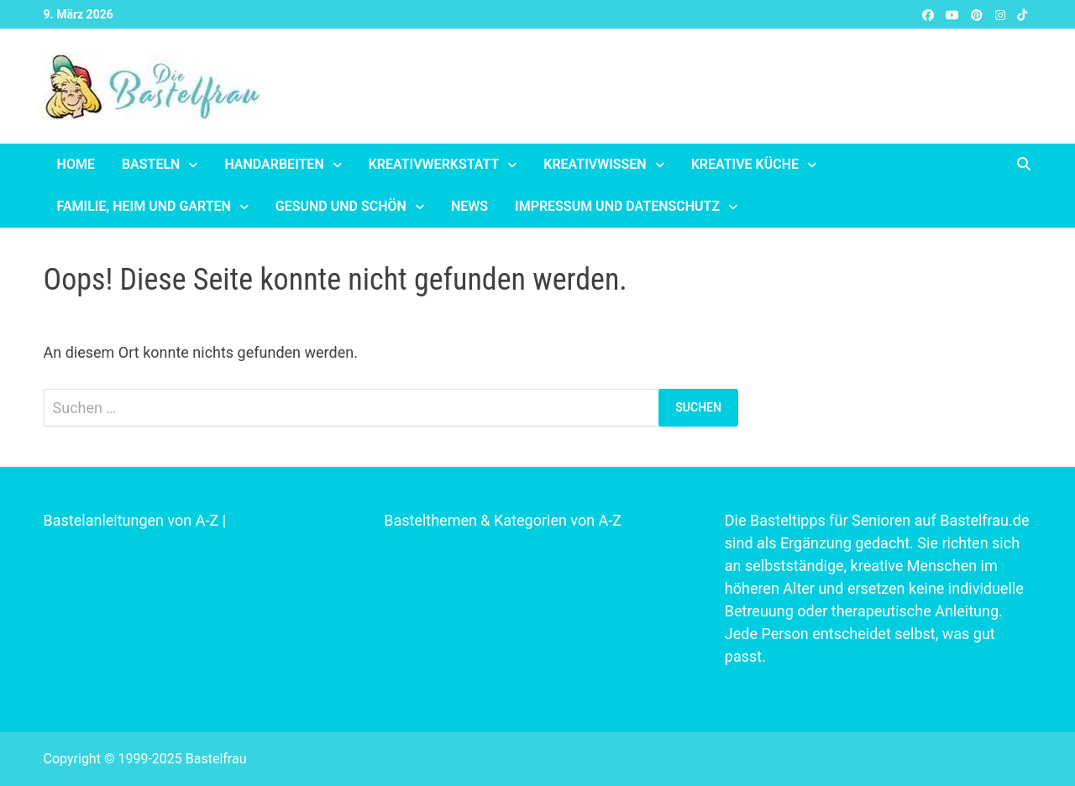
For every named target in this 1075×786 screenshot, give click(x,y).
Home (76, 164)
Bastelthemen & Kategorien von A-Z (502, 520)
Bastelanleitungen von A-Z (131, 520)
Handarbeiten (273, 164)
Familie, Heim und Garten (144, 206)
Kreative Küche (745, 164)
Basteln (151, 164)
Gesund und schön (340, 206)
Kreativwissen (594, 164)
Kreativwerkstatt (434, 164)
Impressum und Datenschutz (617, 206)
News (469, 206)
